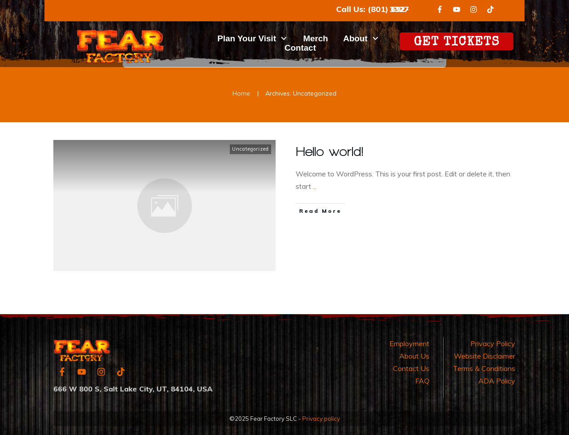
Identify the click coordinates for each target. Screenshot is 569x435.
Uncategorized (250, 149)
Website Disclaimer (484, 355)
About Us (414, 355)
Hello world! (330, 151)
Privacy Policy (492, 343)
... (315, 186)
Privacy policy (321, 418)
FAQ (422, 380)
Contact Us (411, 368)
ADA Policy (496, 380)
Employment (409, 343)
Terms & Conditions (484, 368)
